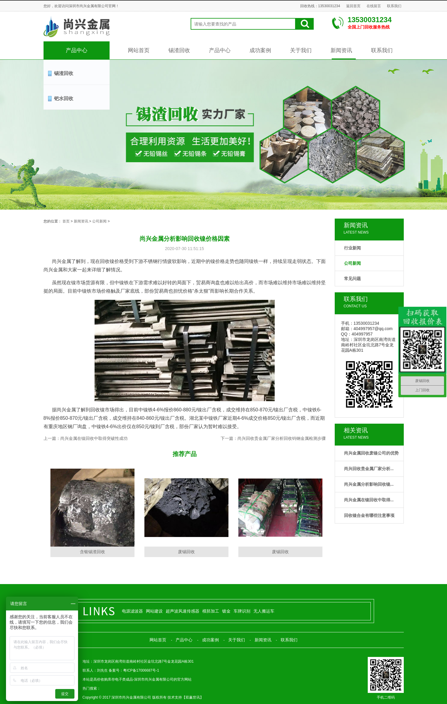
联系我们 (394, 6)
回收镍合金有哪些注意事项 (369, 515)
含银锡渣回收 (92, 551)
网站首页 (139, 50)
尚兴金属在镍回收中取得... (369, 499)
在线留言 (374, 6)
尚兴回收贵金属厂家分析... (369, 468)
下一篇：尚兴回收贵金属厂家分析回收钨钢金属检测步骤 (273, 438)
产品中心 (76, 50)
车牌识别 (242, 611)
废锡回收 (186, 551)
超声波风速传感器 (182, 611)
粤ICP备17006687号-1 (141, 670)
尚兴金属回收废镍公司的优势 (371, 453)
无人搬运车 (263, 611)
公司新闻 (352, 263)
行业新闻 (352, 248)
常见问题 (352, 278)
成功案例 (260, 50)
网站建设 (154, 611)
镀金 (226, 611)
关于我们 (301, 50)
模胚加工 (210, 611)
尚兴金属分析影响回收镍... (369, 484)
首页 (66, 221)
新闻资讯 (341, 50)
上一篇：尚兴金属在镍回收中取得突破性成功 (86, 438)
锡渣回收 (179, 50)
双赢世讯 (193, 697)
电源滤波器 (132, 611)
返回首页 (353, 6)
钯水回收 (63, 98)
